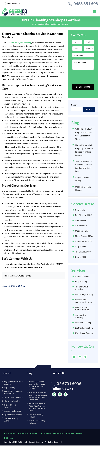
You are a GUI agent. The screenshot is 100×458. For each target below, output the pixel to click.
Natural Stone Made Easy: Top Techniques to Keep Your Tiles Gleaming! (38, 396)
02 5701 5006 (69, 383)
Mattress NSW (81, 231)
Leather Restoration (84, 328)
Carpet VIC (80, 210)
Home (33, 24)
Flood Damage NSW (84, 236)
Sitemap (9, 438)
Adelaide (59, 433)
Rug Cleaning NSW (83, 215)
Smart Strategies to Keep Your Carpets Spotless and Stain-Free (37, 407)
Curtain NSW (81, 225)
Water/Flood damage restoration (83, 300)
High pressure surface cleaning (82, 308)
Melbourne (10, 433)
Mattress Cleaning (83, 322)
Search (74, 105)
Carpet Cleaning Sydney (11, 419)
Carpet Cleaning (82, 276)
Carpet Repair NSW (83, 241)
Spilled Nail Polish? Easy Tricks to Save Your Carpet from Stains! (37, 385)
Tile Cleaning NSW (83, 251)
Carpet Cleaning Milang (36, 415)
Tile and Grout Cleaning (81, 287)
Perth (80, 433)
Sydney (70, 433)
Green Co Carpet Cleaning (31, 442)
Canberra (47, 433)
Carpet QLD (80, 257)
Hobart (35, 433)
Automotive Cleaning (80, 316)
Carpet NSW (80, 246)
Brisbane (24, 433)
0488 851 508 (85, 3)
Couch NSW (80, 220)
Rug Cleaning (81, 281)
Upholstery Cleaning (84, 294)
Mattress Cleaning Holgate (37, 421)
